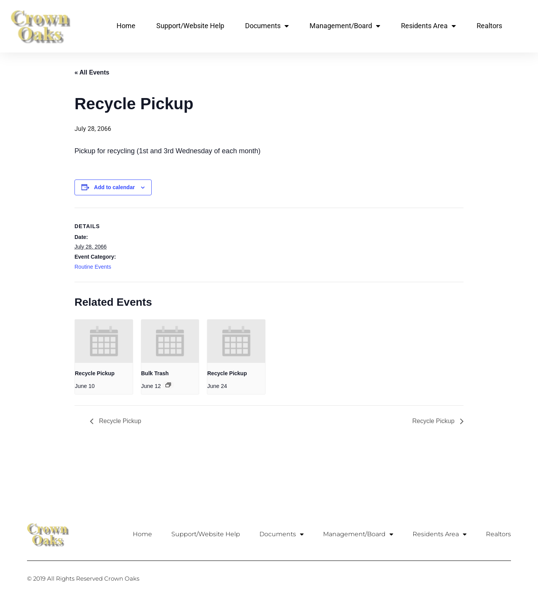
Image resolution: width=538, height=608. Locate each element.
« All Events (91, 72)
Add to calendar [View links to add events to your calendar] (114, 187)
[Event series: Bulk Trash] (168, 385)
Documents (267, 26)
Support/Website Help (190, 26)
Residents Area (428, 26)
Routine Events (92, 267)
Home (126, 26)
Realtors (489, 26)
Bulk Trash (155, 373)
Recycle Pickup (95, 373)
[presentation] (104, 341)
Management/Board (345, 26)
